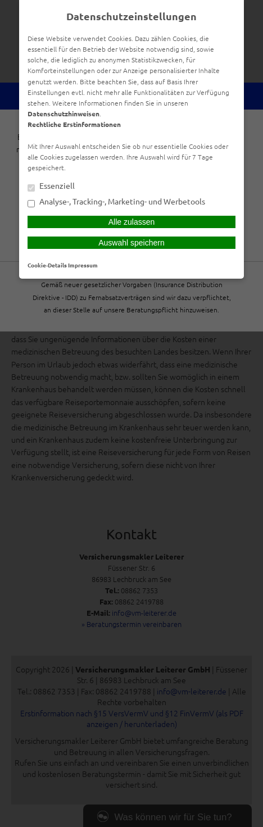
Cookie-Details (47, 265)
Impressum (83, 265)
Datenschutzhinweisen (63, 113)
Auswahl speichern (131, 242)
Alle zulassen (131, 221)
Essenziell (51, 186)
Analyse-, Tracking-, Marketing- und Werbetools (116, 202)
